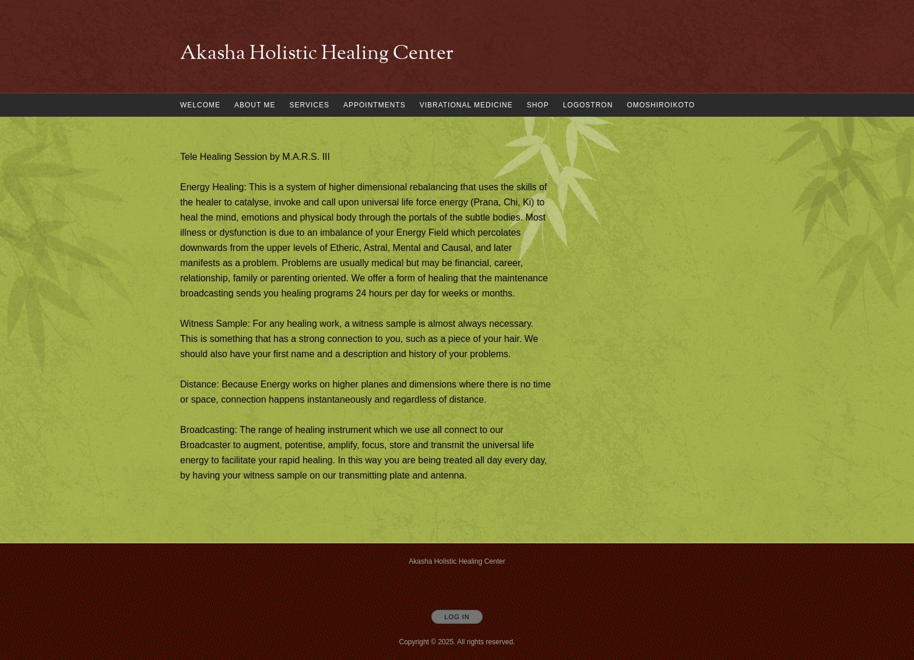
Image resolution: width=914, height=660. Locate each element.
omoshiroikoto (661, 105)
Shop (538, 105)
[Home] (317, 54)
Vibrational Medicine (466, 105)
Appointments (374, 105)
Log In (456, 616)
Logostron (588, 105)
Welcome (200, 105)
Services (309, 105)
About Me (254, 105)
